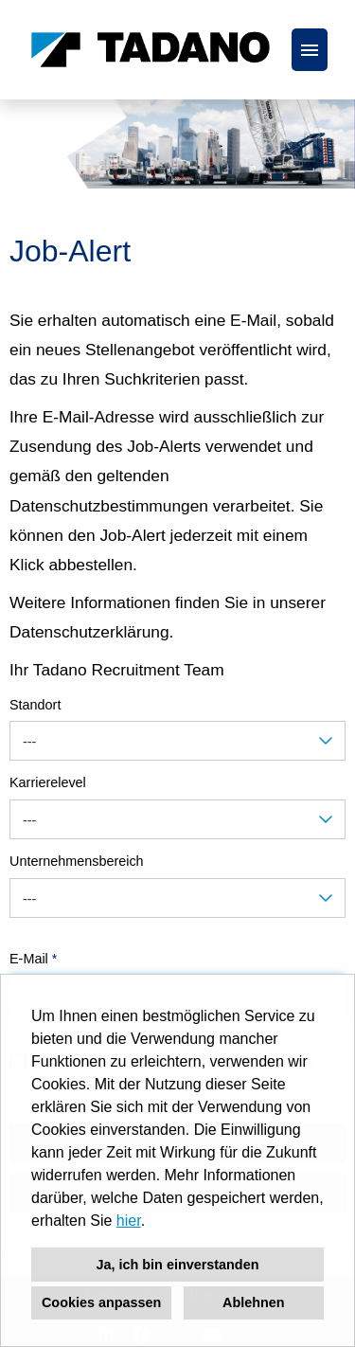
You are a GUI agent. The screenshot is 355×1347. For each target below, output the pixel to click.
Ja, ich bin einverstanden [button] (178, 1264)
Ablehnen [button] (253, 1302)
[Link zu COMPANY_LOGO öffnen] (150, 49)
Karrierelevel (47, 782)
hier (128, 1220)
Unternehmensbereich (76, 861)
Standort (35, 704)
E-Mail (33, 958)
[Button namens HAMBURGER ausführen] (310, 49)
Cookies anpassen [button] (101, 1302)
